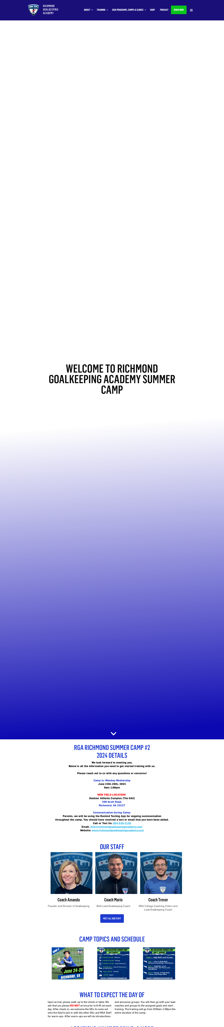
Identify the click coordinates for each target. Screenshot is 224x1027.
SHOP (152, 9)
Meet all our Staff (112, 918)
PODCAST (164, 9)
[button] (90, 10)
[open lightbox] (66, 963)
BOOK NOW (179, 9)
